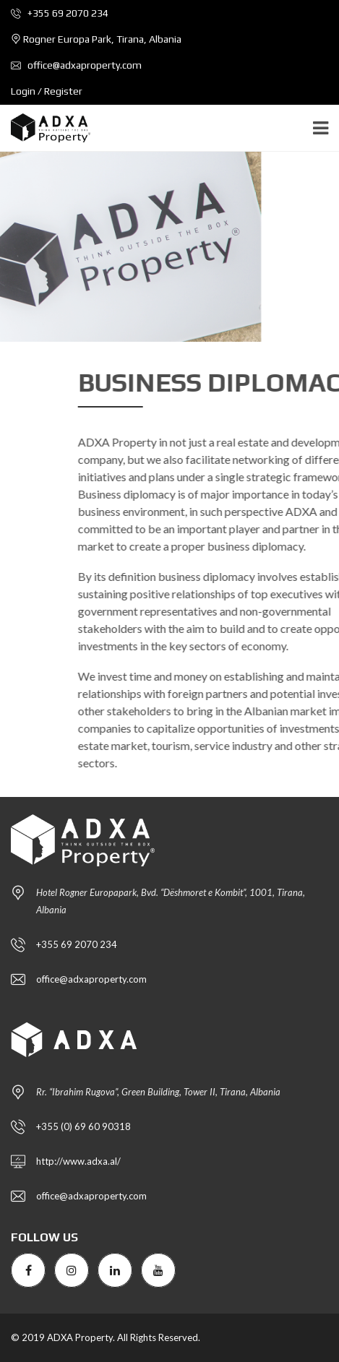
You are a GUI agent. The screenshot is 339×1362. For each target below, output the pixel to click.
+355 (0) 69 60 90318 (83, 1126)
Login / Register (46, 91)
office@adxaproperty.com (76, 65)
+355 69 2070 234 (59, 13)
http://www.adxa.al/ (78, 1161)
